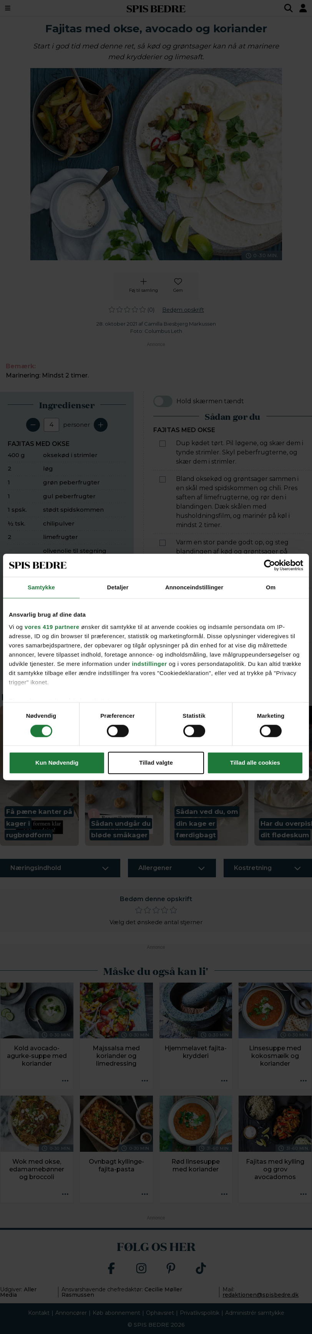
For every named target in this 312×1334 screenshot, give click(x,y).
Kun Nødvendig (56, 763)
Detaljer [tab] (118, 587)
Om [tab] (270, 587)
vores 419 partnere (52, 627)
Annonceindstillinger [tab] (194, 587)
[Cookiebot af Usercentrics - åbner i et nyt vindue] (269, 565)
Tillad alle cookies (255, 763)
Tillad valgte (156, 763)
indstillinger (149, 663)
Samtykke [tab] (41, 587)
